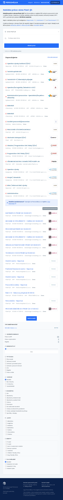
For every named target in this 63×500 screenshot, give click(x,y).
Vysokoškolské (9, 386)
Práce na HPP (8, 337)
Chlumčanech (52, 20)
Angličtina (9, 423)
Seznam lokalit (45, 482)
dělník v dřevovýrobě (23, 25)
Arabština (9, 425)
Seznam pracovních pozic (30, 482)
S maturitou (9, 384)
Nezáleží (8, 379)
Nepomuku (30, 20)
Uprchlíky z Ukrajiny (11, 413)
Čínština (9, 434)
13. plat (8, 442)
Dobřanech (40, 20)
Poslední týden (10, 468)
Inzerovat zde (45, 2)
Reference (37, 2)
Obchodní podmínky (8, 491)
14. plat (8, 444)
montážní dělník (38, 25)
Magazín (30, 2)
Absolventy (9, 395)
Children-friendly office (13, 453)
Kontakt (5, 493)
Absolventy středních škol (13, 398)
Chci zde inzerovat (53, 57)
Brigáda (7, 342)
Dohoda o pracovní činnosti (13, 366)
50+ (7, 393)
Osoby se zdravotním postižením (15, 409)
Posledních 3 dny (10, 466)
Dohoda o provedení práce (13, 363)
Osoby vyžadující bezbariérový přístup (16, 411)
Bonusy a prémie (11, 448)
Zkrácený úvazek (10, 361)
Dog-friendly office (12, 455)
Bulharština (9, 428)
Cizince (8, 402)
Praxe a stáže (9, 372)
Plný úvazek (9, 359)
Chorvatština (10, 432)
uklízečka (13, 25)
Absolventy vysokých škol (12, 400)
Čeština (9, 430)
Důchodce (8, 404)
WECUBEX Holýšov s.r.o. (11, 328)
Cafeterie (9, 450)
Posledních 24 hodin (11, 464)
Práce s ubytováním (10, 339)
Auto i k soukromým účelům (14, 446)
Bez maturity (9, 382)
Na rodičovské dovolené (12, 406)
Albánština (9, 421)
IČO (7, 368)
